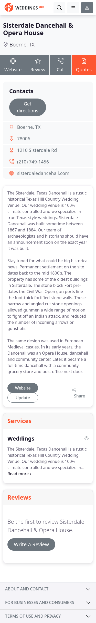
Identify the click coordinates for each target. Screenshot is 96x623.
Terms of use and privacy (33, 616)
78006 (23, 138)
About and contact (26, 589)
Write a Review (31, 544)
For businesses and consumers (39, 602)
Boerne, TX (22, 44)
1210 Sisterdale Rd (37, 150)
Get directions (27, 107)
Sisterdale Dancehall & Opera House (38, 29)
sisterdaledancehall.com (43, 173)
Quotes (84, 65)
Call (60, 65)
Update (23, 398)
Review (38, 65)
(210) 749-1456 (33, 162)
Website (13, 65)
